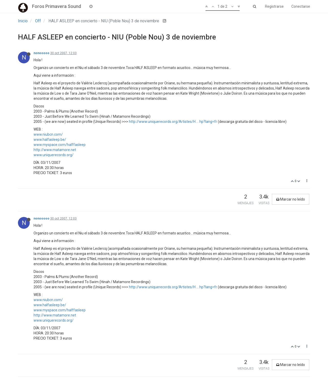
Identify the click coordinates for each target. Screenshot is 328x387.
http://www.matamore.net (55, 150)
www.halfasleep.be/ (50, 139)
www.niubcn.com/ (48, 134)
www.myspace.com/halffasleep (60, 145)
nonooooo (41, 53)
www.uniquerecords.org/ (54, 155)
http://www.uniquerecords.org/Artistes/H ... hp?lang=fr (173, 122)
